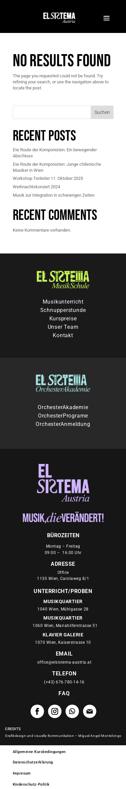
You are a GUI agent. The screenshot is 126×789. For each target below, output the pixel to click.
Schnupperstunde (63, 312)
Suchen (102, 113)
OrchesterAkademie (63, 408)
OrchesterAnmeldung (63, 425)
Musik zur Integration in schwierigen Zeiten (53, 196)
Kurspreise (63, 320)
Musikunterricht (63, 303)
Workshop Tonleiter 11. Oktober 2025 (48, 179)
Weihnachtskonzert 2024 (36, 187)
